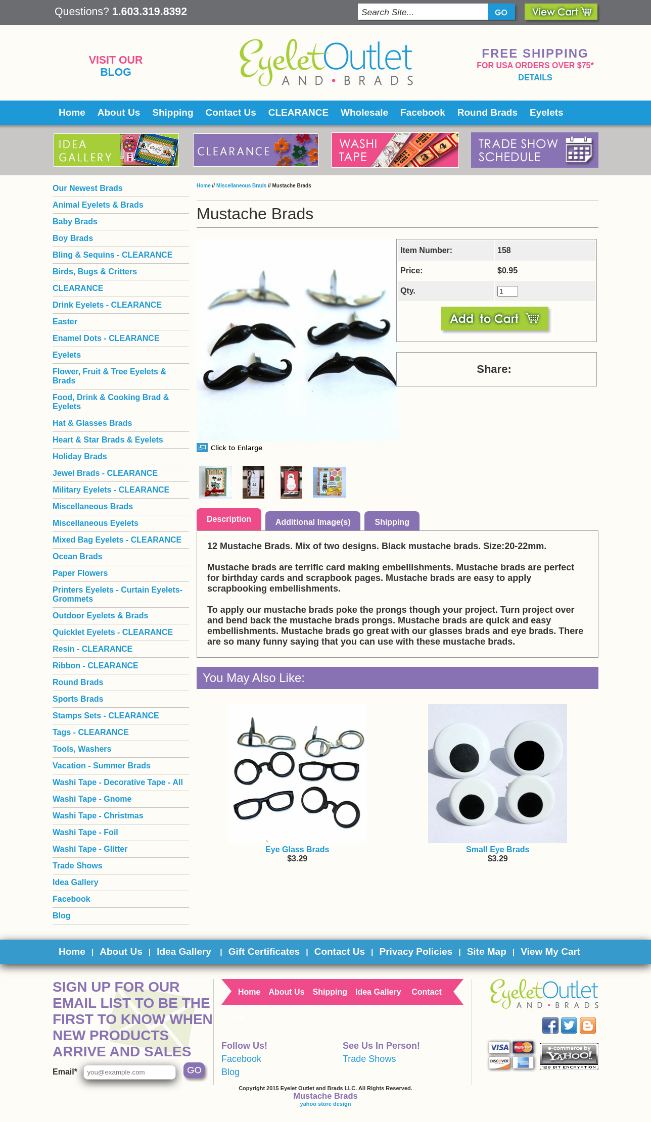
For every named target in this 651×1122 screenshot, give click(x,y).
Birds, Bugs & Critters (95, 271)
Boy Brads (73, 238)
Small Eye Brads (497, 849)
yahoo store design (325, 1104)
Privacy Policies (415, 951)
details (535, 77)
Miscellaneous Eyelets (95, 523)
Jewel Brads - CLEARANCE (105, 473)
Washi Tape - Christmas (98, 815)
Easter (65, 321)
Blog (115, 72)
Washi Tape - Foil (85, 832)
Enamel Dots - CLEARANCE (106, 338)
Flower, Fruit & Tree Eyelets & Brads (109, 376)
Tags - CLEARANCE (91, 732)
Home (72, 112)
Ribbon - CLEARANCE (95, 665)
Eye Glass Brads (297, 849)
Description (229, 519)
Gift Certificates (264, 951)
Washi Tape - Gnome (92, 799)
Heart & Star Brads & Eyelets (108, 439)
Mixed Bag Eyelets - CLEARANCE (117, 539)
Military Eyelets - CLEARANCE (111, 489)
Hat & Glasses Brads (92, 423)
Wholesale (364, 112)
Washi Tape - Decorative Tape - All (118, 782)
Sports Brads (78, 699)
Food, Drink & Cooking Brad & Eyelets (111, 402)
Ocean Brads (78, 556)
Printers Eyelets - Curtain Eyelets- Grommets (117, 594)
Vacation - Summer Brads (102, 765)
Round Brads (487, 112)
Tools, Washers (82, 749)
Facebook (422, 112)
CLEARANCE (298, 112)
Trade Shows (78, 865)
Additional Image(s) (312, 522)
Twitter (576, 1017)
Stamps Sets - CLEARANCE (106, 715)
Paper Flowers (80, 573)
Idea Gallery (76, 882)
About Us (119, 112)
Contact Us (231, 112)
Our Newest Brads (88, 188)
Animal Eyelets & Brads (98, 205)
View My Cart (550, 951)
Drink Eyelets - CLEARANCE (107, 305)
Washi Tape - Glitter (90, 849)
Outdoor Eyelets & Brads (100, 615)
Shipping (172, 112)
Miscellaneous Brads (241, 185)
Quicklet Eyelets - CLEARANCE (113, 632)
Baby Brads (75, 221)
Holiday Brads (80, 456)
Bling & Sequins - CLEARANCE (112, 255)
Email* (65, 1071)
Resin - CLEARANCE (92, 649)
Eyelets (547, 112)
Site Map (486, 951)
